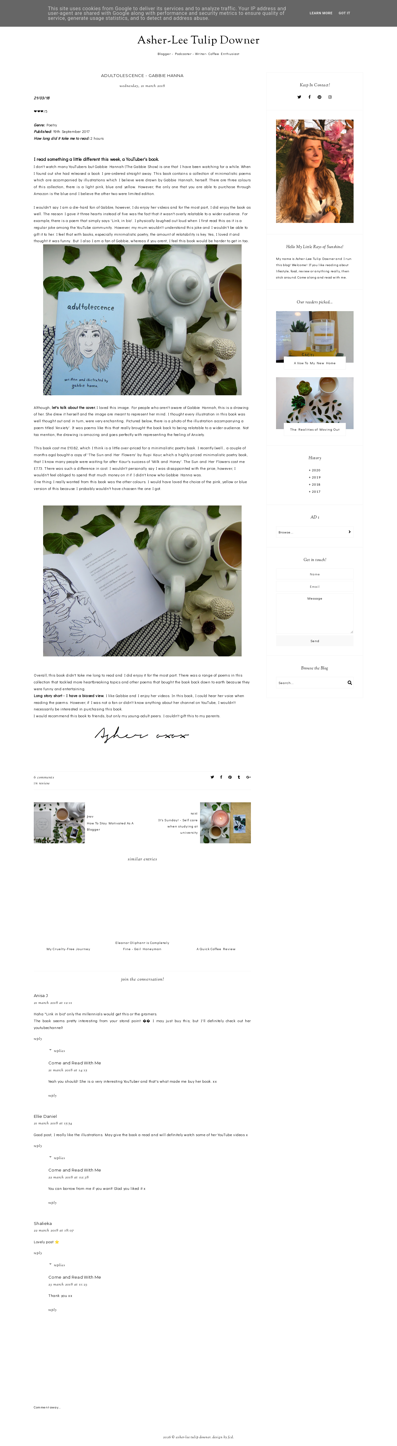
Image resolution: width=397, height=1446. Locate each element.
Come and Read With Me (74, 1062)
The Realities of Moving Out (315, 429)
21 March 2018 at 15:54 (53, 1123)
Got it (344, 13)
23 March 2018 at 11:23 (67, 1284)
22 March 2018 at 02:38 (68, 1177)
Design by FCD (222, 1437)
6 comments (44, 777)
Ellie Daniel (45, 1116)
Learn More (321, 13)
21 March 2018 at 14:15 (67, 1070)
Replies (59, 1051)
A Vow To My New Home (315, 362)
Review (44, 783)
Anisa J (41, 995)
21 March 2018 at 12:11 (53, 1003)
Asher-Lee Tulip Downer (198, 41)
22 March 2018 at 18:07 (54, 1230)
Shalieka (43, 1223)
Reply (38, 1039)
